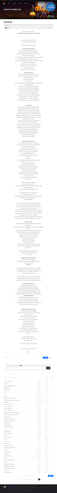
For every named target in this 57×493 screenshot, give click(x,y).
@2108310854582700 (39, 453)
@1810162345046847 (39, 455)
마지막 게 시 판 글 (7, 441)
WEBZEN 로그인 (50, 14)
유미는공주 (39, 437)
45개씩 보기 (13, 377)
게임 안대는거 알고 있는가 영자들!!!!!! (9, 398)
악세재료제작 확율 (6, 387)
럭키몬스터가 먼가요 (7, 451)
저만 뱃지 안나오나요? (7, 389)
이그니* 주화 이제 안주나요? (8, 472)
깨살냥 (39, 472)
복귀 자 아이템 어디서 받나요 (8, 437)
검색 (39, 479)
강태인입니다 (7, 27)
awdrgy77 (39, 470)
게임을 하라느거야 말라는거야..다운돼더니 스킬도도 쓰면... (12, 412)
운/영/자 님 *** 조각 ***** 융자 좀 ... (9, 410)
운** (5, 429)
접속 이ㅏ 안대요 (6, 470)
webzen (4, 1)
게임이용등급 (32, 486)
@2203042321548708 (39, 398)
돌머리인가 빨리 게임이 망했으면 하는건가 (9, 385)
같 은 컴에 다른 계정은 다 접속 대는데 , (9, 464)
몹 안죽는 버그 (6, 449)
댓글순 (50, 377)
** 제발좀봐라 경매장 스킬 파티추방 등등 (9, 466)
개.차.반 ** (6, 439)
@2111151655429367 (39, 406)
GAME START (51, 7)
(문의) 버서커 (5, 435)
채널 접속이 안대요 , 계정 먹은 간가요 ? (10, 468)
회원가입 (52, 0)
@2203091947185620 (39, 457)
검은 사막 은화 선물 (7, 406)
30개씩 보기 (9, 377)
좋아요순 (52, 377)
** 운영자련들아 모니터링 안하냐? (8, 427)
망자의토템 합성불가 (7, 422)
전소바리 (39, 429)
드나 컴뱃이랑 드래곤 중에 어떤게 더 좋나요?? (10, 447)
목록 (51, 357)
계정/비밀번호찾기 (52, 17)
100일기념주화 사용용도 (8, 431)
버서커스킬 (5, 457)
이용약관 (10, 486)
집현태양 (39, 381)
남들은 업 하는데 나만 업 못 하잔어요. (9, 460)
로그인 (54, 0)
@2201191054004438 (39, 402)
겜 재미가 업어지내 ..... (7, 443)
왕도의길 (39, 383)
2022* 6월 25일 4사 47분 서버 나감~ (9, 418)
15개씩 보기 (5, 377)
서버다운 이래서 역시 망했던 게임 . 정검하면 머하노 (11, 414)
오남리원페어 (39, 435)
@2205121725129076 (39, 394)
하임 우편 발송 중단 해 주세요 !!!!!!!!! (9, 404)
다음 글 (11, 357)
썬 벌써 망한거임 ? (7, 416)
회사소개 (24, 486)
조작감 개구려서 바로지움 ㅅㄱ (8, 455)
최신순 (47, 377)
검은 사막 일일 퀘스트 (7, 408)
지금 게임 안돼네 (6, 402)
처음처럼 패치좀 (6, 453)
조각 (4, 394)
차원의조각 (5, 383)
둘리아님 (39, 441)
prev (36, 17)
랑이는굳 (39, 412)
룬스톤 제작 (6, 462)
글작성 (45, 357)
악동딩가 (39, 420)
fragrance (39, 451)
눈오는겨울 (39, 449)
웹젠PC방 (28, 486)
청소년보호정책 (20, 486)
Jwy (39, 447)
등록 (48, 368)
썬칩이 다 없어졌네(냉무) (8, 433)
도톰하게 (39, 422)
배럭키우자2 (39, 385)
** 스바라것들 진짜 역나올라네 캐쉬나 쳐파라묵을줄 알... (11, 400)
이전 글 (6, 357)
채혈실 (39, 404)
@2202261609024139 (39, 389)
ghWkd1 (39, 431)
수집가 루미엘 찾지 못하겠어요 (8, 445)
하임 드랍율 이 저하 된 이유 (7, 424)
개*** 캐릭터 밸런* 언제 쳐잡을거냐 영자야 (10, 420)
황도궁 (39, 387)
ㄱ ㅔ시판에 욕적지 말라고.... (8, 381)
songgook (39, 445)
